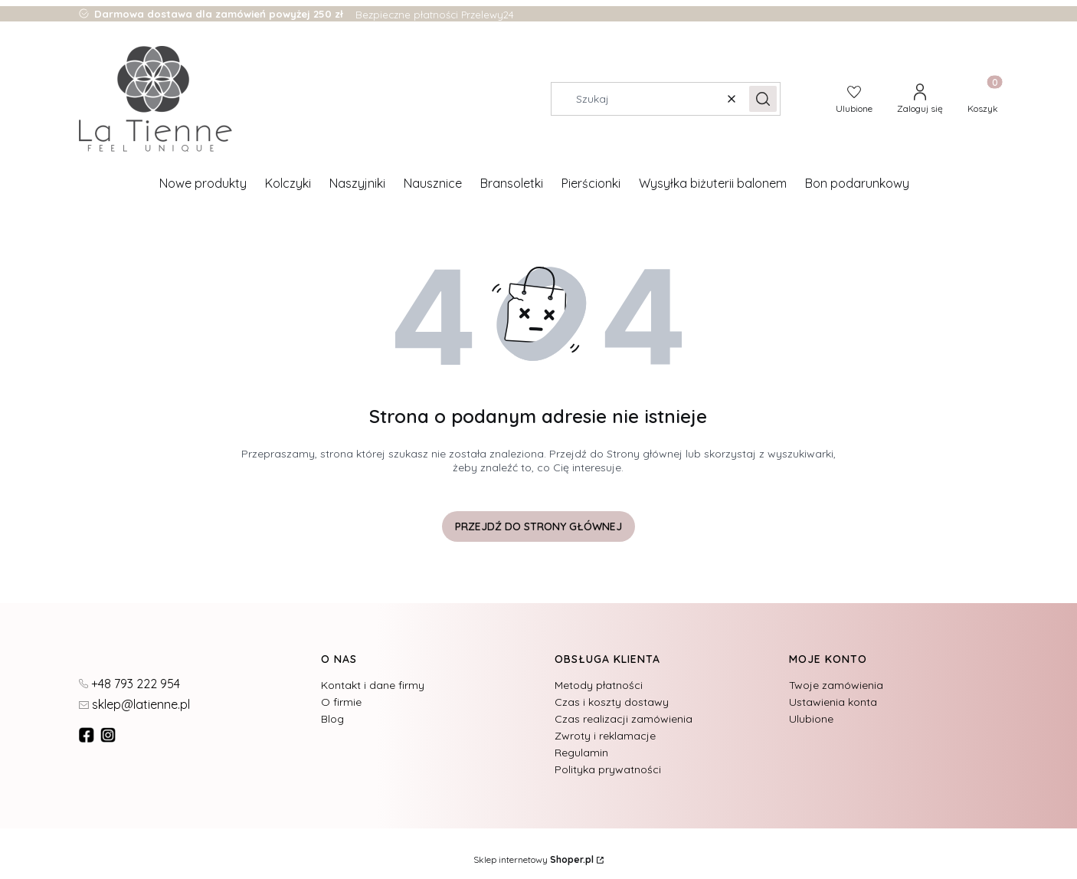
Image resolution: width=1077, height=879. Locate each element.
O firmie (341, 702)
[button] (763, 99)
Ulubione (811, 719)
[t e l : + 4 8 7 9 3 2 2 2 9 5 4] (129, 682)
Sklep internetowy (533, 859)
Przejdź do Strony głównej (538, 526)
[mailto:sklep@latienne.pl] (134, 703)
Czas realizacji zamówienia (623, 719)
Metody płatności (599, 685)
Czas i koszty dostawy (612, 702)
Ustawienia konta (833, 702)
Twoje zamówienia (836, 685)
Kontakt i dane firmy (372, 685)
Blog (332, 719)
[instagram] (109, 735)
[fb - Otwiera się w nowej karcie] (88, 735)
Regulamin (581, 752)
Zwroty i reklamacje (605, 736)
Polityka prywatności (608, 769)
